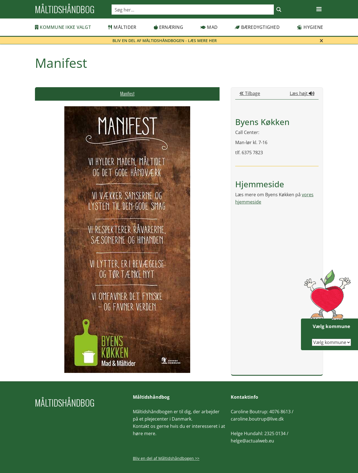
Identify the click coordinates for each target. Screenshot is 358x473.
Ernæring (168, 27)
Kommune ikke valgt (63, 27)
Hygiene (310, 27)
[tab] (127, 94)
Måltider (122, 27)
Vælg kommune (331, 326)
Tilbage (249, 93)
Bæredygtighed (257, 27)
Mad (209, 27)
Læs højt (302, 93)
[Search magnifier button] (279, 9)
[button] (319, 9)
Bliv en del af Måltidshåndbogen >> (166, 458)
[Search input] (193, 9)
